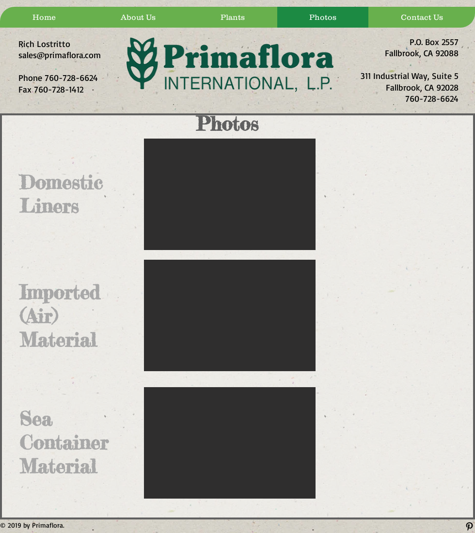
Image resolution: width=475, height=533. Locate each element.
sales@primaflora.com (59, 54)
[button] (230, 194)
